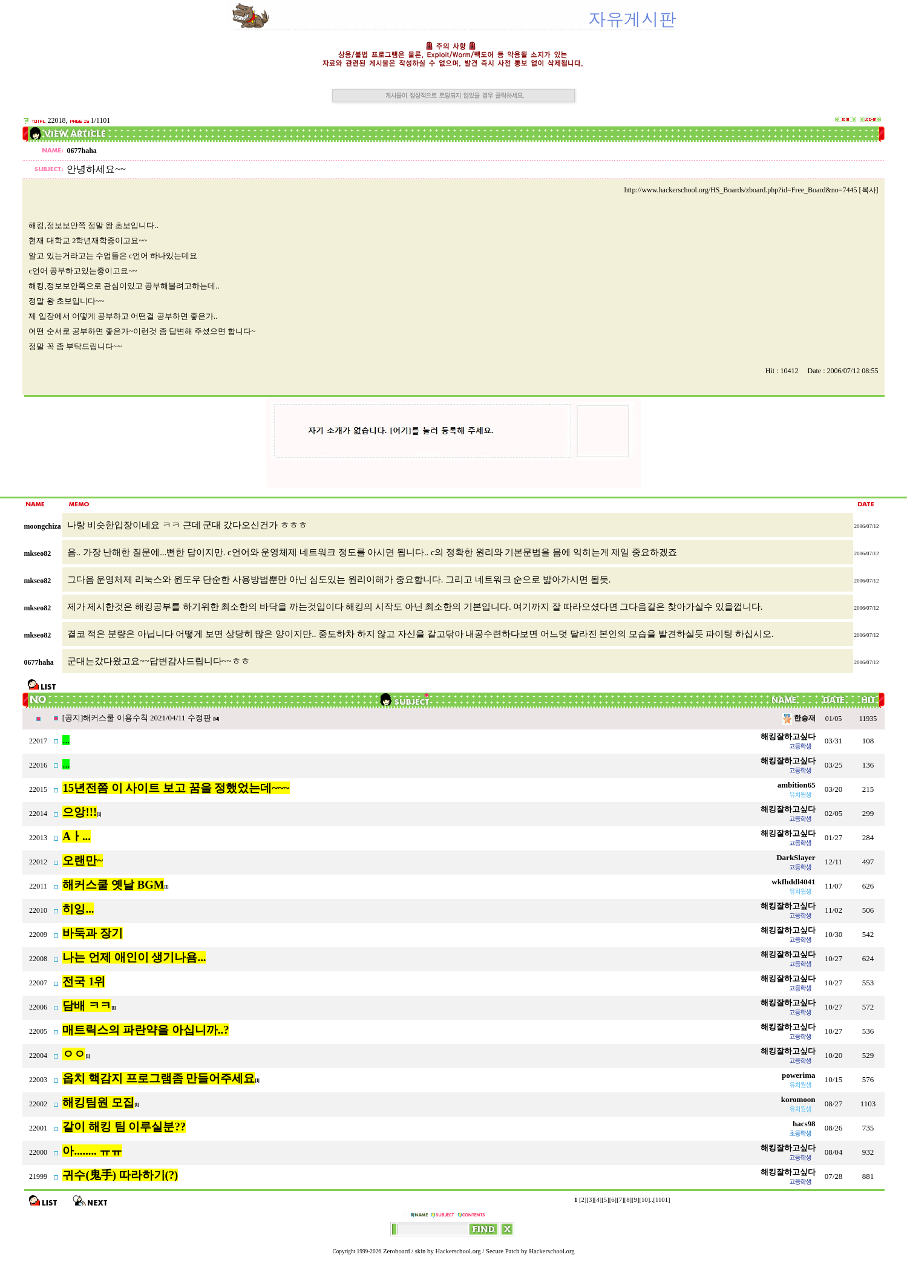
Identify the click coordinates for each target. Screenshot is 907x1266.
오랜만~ (82, 860)
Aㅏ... (76, 836)
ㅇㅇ (73, 1054)
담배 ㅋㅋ (86, 1005)
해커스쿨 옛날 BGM (113, 884)
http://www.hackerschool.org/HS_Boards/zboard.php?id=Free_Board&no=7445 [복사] (751, 190)
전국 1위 (83, 981)
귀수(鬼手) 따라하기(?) (120, 1175)
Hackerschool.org (457, 1251)
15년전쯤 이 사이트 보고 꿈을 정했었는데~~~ (175, 787)
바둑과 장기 (92, 933)
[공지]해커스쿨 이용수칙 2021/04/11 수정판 (137, 717)
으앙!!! (79, 812)
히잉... (78, 908)
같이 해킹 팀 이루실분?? (124, 1126)
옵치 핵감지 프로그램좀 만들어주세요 (158, 1078)
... (66, 740)
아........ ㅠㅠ (92, 1150)
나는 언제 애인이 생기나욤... (134, 957)
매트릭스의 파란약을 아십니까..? (145, 1029)
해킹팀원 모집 (98, 1102)
